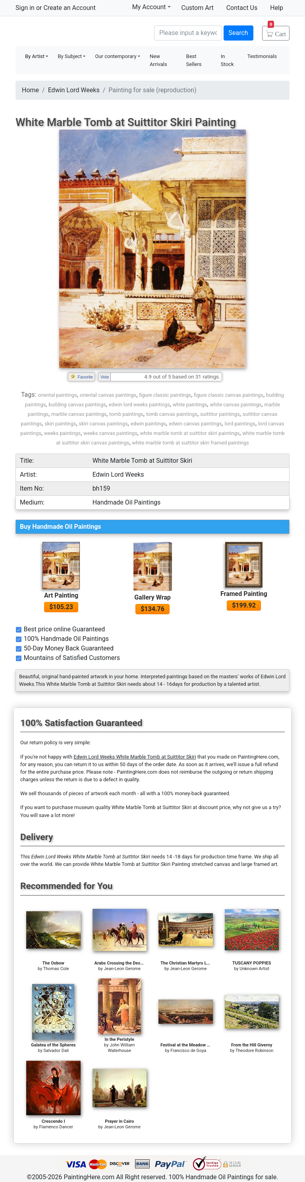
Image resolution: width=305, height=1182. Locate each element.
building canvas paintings (77, 405)
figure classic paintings (165, 395)
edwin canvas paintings (195, 424)
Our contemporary (115, 56)
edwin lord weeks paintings (139, 405)
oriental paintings (57, 395)
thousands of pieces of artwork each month (87, 793)
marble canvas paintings (78, 414)
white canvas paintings (235, 405)
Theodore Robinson (254, 1050)
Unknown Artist (254, 968)
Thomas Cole (56, 968)
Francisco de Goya (188, 1050)
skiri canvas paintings (103, 424)
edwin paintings (148, 424)
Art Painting (61, 595)
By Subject (70, 56)
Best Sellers (194, 60)
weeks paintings (62, 433)
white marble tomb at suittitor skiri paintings (189, 433)
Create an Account (69, 8)
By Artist (34, 56)
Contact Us (242, 8)
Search (238, 33)
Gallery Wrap (152, 597)
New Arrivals (158, 60)
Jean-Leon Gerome (122, 968)
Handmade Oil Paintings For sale (75, 32)
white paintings (190, 405)
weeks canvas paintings (110, 433)
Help (276, 8)
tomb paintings (126, 414)
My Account (151, 6)
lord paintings (239, 424)
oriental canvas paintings (108, 395)
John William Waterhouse (121, 1047)
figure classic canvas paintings (228, 395)
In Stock (227, 60)
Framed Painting (243, 594)
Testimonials (262, 56)
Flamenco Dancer (56, 1127)
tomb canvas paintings (171, 414)
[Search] (188, 33)
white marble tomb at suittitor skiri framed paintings (190, 443)
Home (30, 90)
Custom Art (197, 8)
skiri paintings (60, 424)
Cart (277, 31)
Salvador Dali (56, 1050)
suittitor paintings (220, 414)
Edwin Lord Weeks (74, 90)
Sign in (25, 8)
